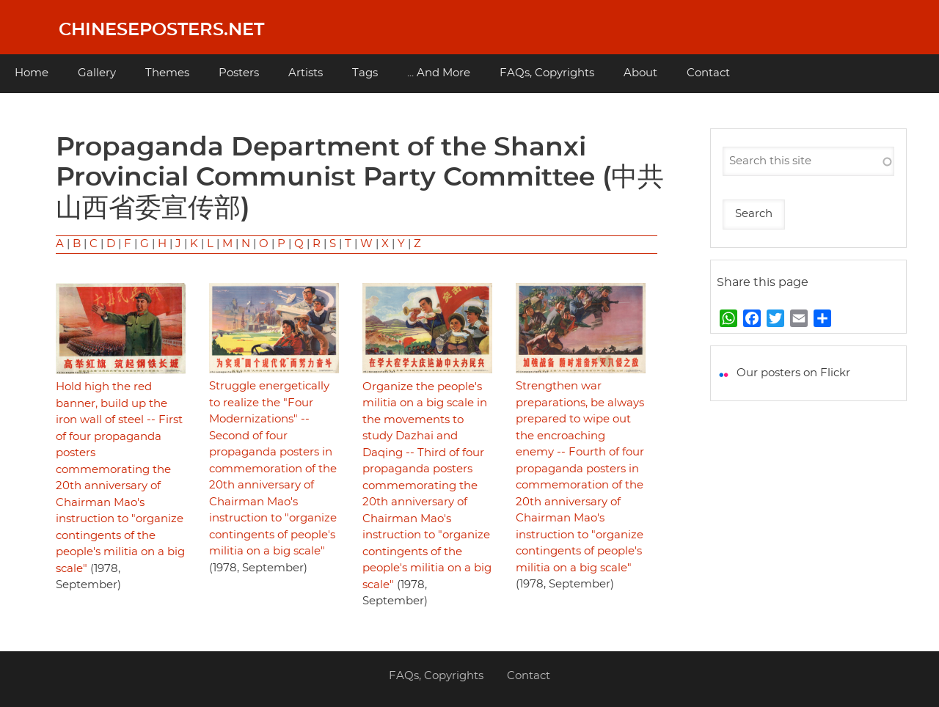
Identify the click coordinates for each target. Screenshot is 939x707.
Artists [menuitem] (305, 72)
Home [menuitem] (31, 72)
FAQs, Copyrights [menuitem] (547, 72)
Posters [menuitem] (239, 72)
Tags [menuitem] (365, 72)
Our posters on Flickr (793, 372)
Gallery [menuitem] (97, 72)
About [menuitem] (640, 72)
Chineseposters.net (161, 30)
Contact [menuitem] (708, 72)
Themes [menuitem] (167, 72)
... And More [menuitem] (438, 72)
